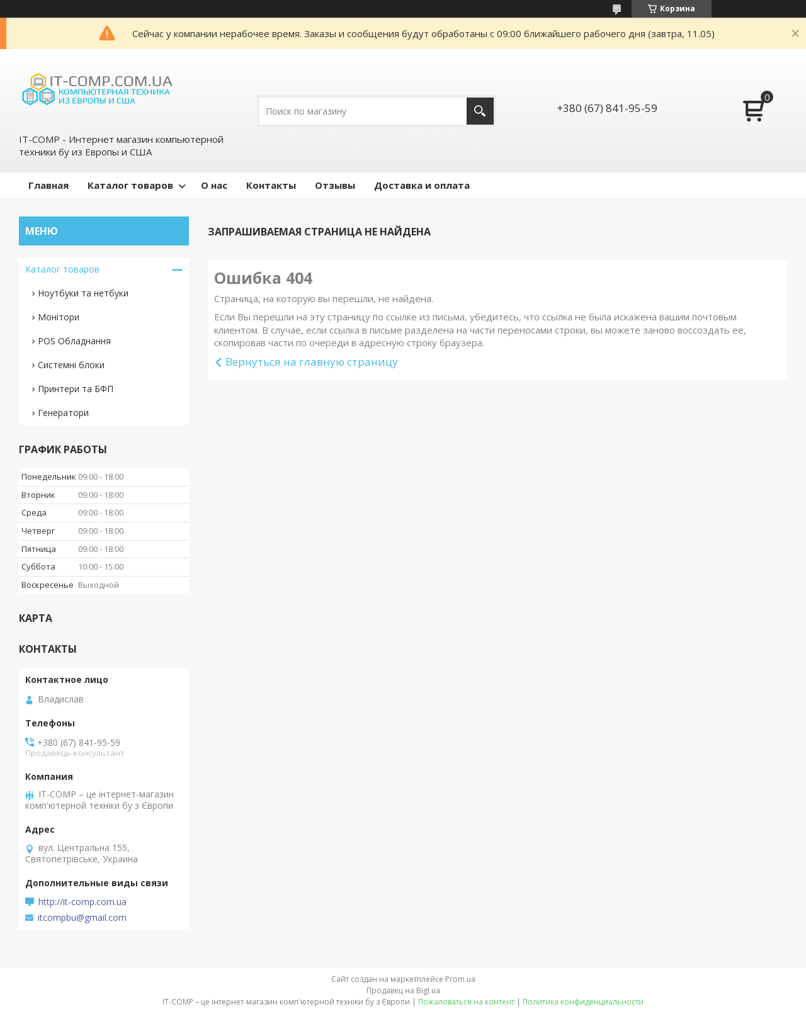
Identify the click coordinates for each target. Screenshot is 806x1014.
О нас (214, 185)
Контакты (271, 185)
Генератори (63, 413)
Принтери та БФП (75, 389)
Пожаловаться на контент (466, 1001)
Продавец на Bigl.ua (403, 990)
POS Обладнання (74, 341)
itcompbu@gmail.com (82, 917)
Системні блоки (71, 365)
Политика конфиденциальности (583, 1001)
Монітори (58, 317)
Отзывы (335, 185)
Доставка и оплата (422, 185)
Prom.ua (460, 979)
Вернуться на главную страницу (311, 361)
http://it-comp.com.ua (82, 902)
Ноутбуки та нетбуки (83, 293)
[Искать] (480, 111)
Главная (48, 185)
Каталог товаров (130, 185)
